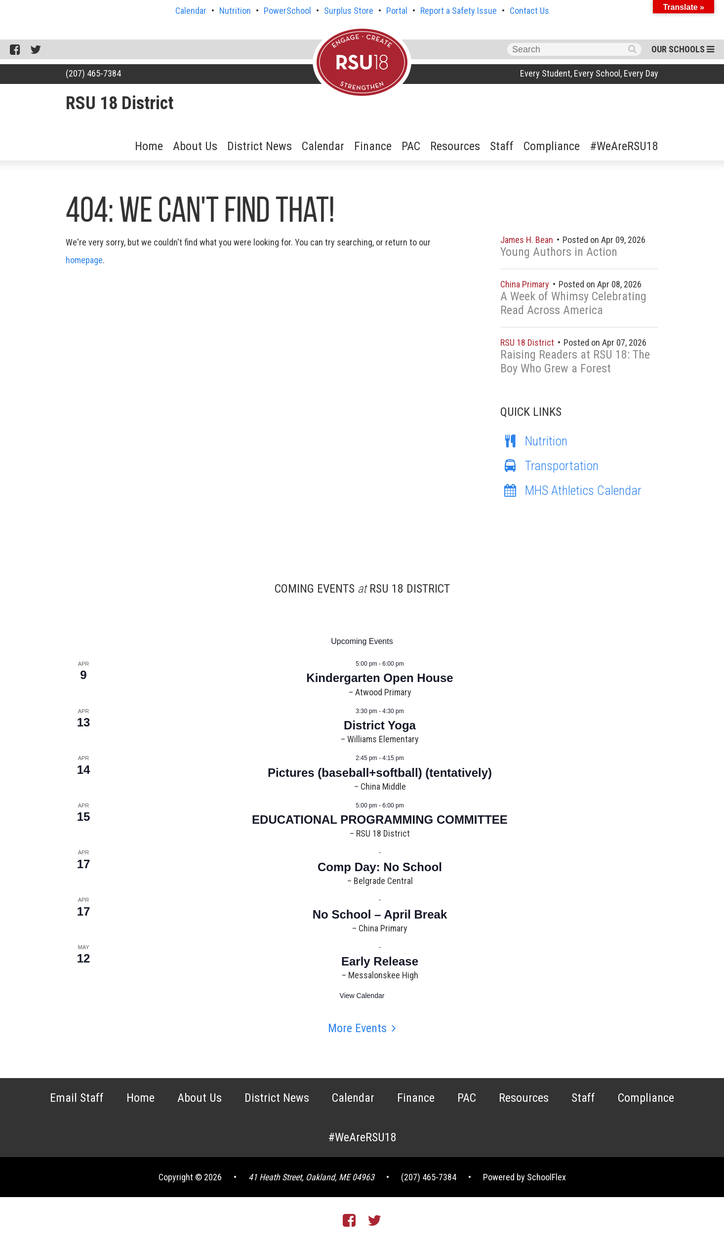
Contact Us (529, 10)
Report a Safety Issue (458, 10)
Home (149, 146)
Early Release (379, 961)
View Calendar (362, 996)
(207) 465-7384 (93, 73)
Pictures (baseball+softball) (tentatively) (380, 772)
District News (259, 146)
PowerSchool (287, 10)
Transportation (549, 465)
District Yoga (380, 725)
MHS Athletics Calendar (571, 490)
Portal (396, 10)
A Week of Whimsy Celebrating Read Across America (573, 303)
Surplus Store (348, 10)
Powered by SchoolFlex (524, 1177)
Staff (502, 146)
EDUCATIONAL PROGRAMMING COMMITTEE (380, 819)
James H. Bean (527, 240)
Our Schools (682, 49)
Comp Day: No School (380, 867)
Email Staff (77, 1098)
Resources (455, 146)
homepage (84, 260)
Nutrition (235, 10)
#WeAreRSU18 (624, 146)
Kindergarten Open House (379, 677)
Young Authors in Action (558, 252)
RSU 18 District (119, 103)
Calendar (190, 10)
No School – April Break (380, 914)
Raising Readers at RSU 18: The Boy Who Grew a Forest (575, 361)
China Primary (525, 284)
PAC (411, 146)
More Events (357, 1028)
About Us (195, 146)
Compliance (551, 146)
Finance (373, 146)
